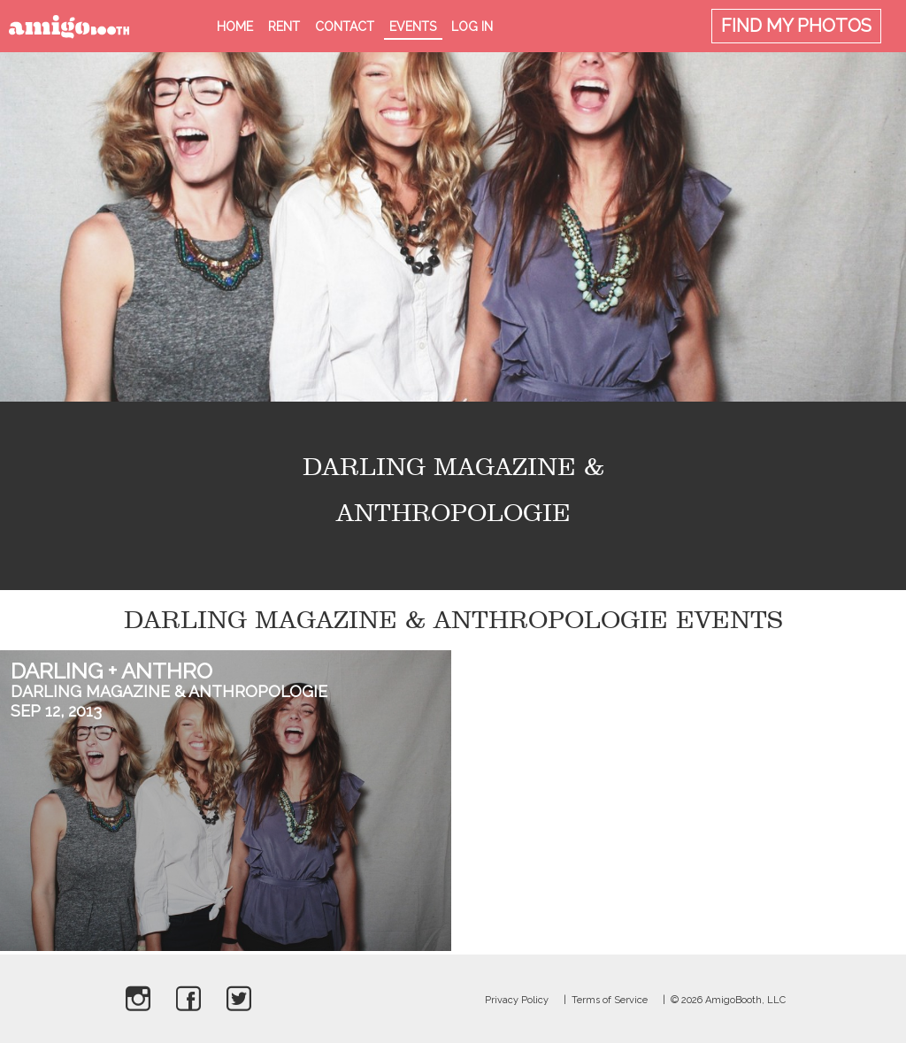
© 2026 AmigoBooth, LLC (728, 1000)
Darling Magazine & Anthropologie (169, 691)
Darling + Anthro (111, 671)
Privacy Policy (517, 1000)
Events (412, 26)
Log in (472, 26)
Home (235, 26)
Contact (344, 26)
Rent (284, 26)
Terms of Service (610, 1000)
